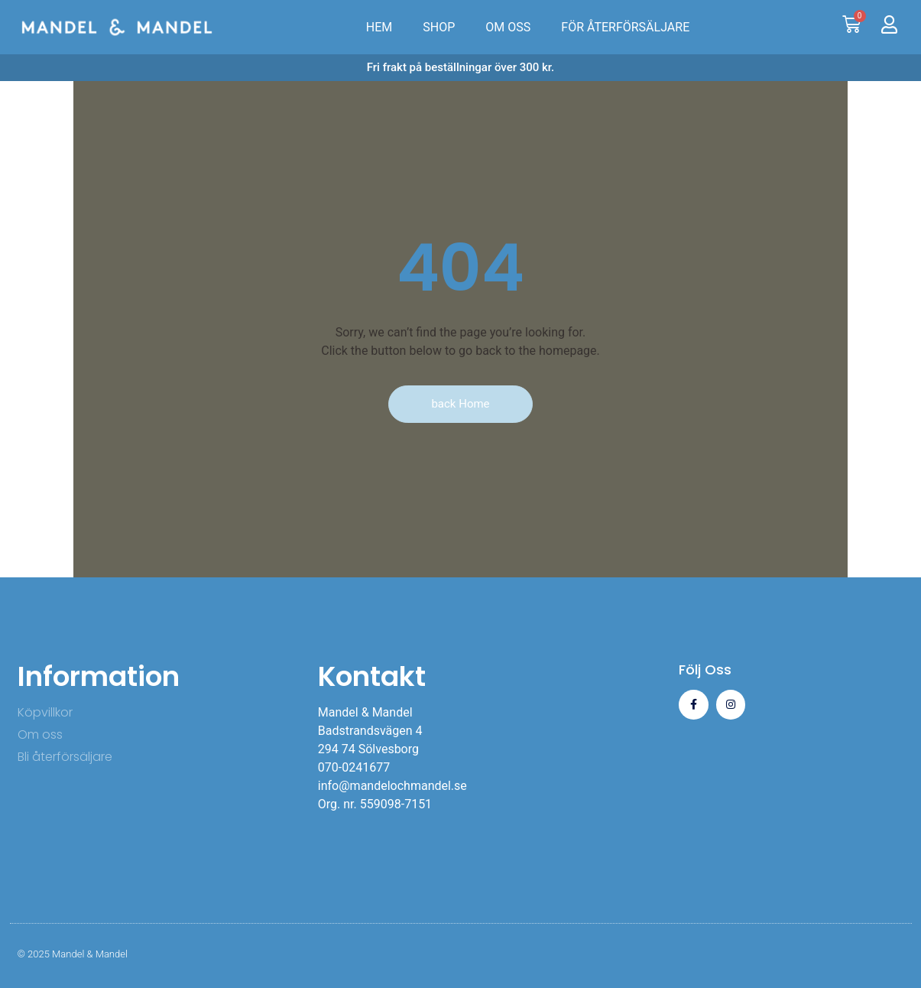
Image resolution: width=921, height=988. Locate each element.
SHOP (439, 27)
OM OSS (507, 27)
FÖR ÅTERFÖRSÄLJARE (625, 27)
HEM (379, 27)
